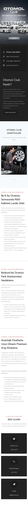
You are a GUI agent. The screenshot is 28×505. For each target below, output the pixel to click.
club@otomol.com (14, 495)
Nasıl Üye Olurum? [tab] (11, 56)
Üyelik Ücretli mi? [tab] (10, 65)
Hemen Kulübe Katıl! (10, 112)
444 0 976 (14, 472)
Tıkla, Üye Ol (14, 449)
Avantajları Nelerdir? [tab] (11, 61)
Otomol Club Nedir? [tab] (11, 52)
